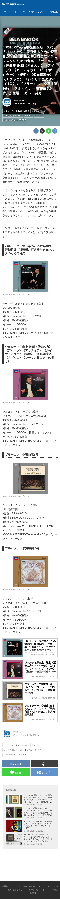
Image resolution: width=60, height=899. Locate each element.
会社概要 (6, 886)
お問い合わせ (35, 890)
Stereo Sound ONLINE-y (24, 103)
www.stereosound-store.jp (16, 294)
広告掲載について (16, 890)
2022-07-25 (18, 101)
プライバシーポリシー (24, 886)
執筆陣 (33, 893)
